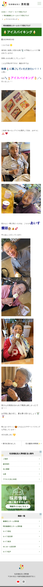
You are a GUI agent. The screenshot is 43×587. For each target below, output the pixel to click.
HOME (3, 12)
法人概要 (6, 469)
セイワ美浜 (7, 541)
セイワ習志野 (8, 536)
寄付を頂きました (9, 443)
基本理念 (6, 464)
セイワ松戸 (7, 551)
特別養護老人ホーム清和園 (12, 526)
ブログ (10, 12)
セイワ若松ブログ (21, 12)
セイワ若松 (7, 531)
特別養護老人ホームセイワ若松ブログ (16, 15)
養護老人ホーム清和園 (11, 521)
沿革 (4, 474)
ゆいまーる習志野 (9, 546)
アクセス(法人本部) (10, 479)
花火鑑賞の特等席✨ (32, 443)
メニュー (39, 3)
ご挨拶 (5, 459)
